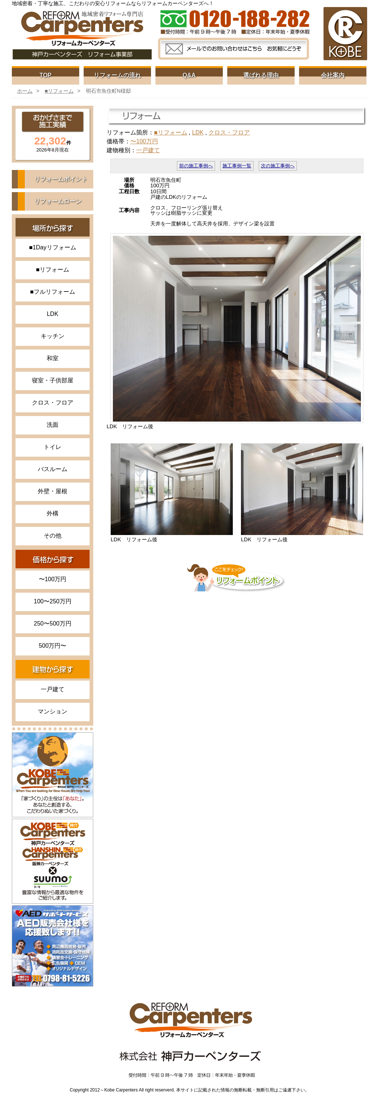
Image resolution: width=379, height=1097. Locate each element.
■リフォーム (59, 91)
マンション (52, 711)
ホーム (25, 91)
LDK (52, 314)
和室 (52, 358)
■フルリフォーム (52, 292)
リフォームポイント (60, 179)
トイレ (52, 447)
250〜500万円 (52, 623)
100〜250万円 (52, 601)
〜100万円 (53, 579)
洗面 (52, 425)
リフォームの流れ (117, 75)
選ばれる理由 (261, 75)
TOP (46, 75)
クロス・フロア (52, 402)
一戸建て (52, 689)
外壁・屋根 (52, 491)
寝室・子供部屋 (52, 380)
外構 (52, 513)
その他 (52, 535)
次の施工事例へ (278, 165)
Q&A (189, 75)
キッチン (52, 336)
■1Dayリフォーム (52, 247)
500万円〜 (53, 646)
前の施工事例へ (196, 165)
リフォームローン (57, 201)
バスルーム (52, 469)
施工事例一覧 (236, 165)
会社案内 (333, 75)
